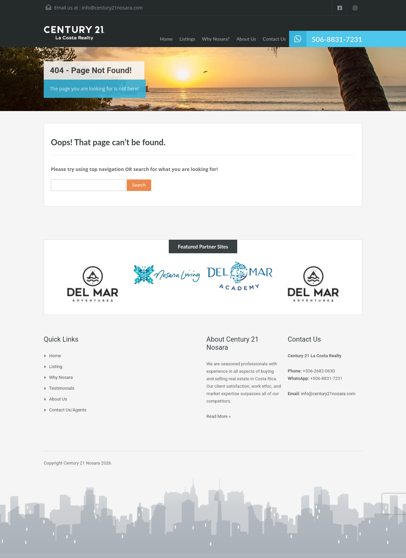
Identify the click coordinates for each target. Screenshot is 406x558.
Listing (55, 366)
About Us (246, 39)
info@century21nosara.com (112, 7)
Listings (187, 39)
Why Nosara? (216, 39)
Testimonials (61, 388)
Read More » (218, 416)
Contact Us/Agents (67, 409)
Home (166, 39)
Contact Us (274, 39)
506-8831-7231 (336, 39)
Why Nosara (61, 377)
